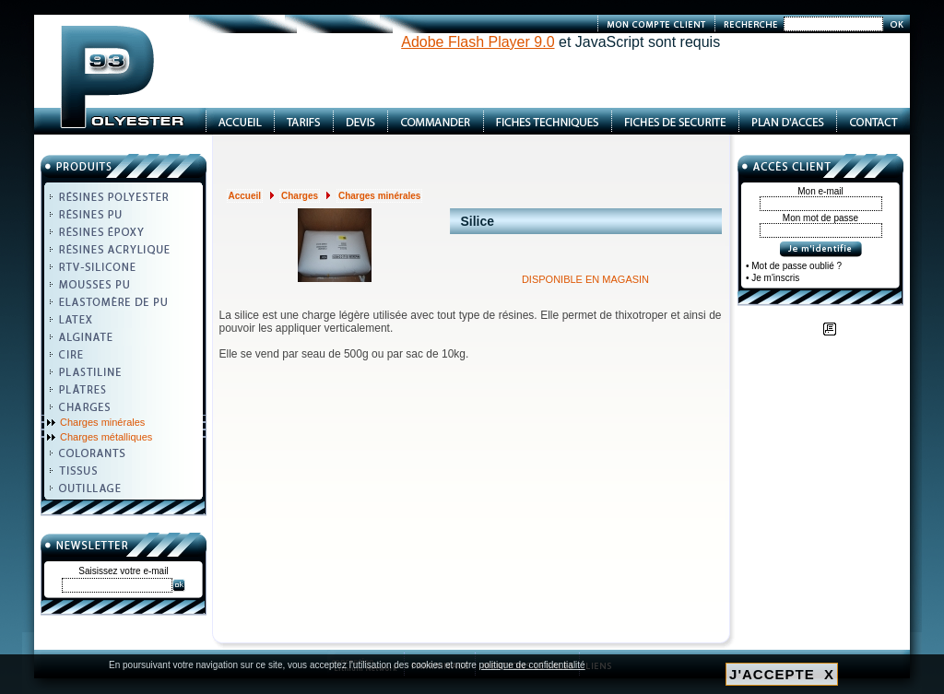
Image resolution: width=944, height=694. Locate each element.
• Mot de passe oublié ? (794, 266)
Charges (299, 196)
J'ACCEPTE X (781, 674)
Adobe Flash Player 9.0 (477, 42)
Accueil (245, 196)
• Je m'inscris (772, 278)
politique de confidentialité (532, 665)
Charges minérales (102, 422)
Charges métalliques (106, 436)
